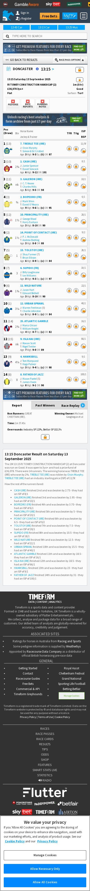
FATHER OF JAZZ (24, 575)
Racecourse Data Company (44, 652)
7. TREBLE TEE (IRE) (33, 143)
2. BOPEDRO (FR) (31, 197)
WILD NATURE (22, 539)
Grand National (71, 679)
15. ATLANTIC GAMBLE (34, 321)
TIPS (45, 749)
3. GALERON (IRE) (31, 179)
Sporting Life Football (71, 684)
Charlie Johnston (31, 311)
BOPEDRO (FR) (22, 504)
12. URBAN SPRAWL (32, 303)
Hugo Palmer (29, 364)
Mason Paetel (29, 378)
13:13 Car (44, 27)
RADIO (45, 780)
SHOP (45, 759)
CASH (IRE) (20, 490)
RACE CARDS (45, 739)
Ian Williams (29, 275)
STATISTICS (44, 775)
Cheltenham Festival (71, 673)
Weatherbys (73, 646)
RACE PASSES (45, 734)
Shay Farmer (29, 254)
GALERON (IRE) (23, 497)
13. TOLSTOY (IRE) (32, 250)
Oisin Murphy (29, 148)
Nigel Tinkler (29, 346)
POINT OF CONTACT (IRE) (29, 518)
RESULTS (45, 744)
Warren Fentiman (31, 307)
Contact (28, 673)
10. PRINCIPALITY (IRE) (34, 214)
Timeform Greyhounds (28, 694)
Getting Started (28, 668)
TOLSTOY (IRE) (22, 525)
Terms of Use (45, 717)
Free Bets (49, 16)
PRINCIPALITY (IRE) (24, 511)
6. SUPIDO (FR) (29, 268)
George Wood (29, 219)
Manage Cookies (71, 695)
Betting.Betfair (71, 689)
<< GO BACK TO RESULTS (21, 60)
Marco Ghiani (29, 325)
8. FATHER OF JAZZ (32, 374)
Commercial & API (28, 689)
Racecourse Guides (28, 679)
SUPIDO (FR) (21, 532)
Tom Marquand (30, 361)
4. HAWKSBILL (29, 356)
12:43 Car (16, 27)
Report (17, 405)
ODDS (45, 754)
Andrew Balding (30, 240)
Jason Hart (28, 290)
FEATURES (45, 765)
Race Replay (73, 405)
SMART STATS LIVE (45, 770)
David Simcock (30, 169)
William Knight (30, 328)
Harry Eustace (30, 222)
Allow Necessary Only (45, 872)
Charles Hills (29, 186)
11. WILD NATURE (31, 285)
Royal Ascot (71, 668)
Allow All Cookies (45, 886)
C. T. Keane (28, 183)
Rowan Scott (29, 343)
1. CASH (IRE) (28, 161)
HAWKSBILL (21, 568)
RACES (44, 728)
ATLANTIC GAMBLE (25, 554)
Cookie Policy (62, 717)
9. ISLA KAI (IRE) (30, 339)
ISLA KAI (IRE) (22, 561)
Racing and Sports (69, 641)
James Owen (29, 382)
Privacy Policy (28, 717)
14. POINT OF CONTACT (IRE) (38, 232)
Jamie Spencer (30, 165)
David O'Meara (30, 204)
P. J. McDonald (30, 236)
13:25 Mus (72, 27)
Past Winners (45, 405)
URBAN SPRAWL (23, 546)
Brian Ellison (29, 257)
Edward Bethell (30, 293)
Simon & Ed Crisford (33, 151)
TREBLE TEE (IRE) (40, 474)
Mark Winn (28, 201)
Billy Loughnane (30, 272)
